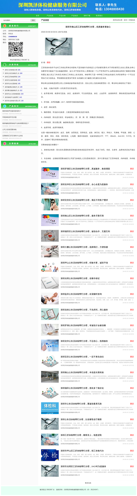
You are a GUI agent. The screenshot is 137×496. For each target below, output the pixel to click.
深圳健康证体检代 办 (12, 87)
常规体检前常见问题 (9, 117)
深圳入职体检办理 (11, 70)
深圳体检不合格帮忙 (12, 97)
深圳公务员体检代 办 (12, 73)
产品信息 (50, 15)
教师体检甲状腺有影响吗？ (11, 111)
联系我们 (99, 15)
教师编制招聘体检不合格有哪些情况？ (15, 123)
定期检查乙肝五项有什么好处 (12, 136)
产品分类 (62, 15)
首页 (37, 15)
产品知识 (74, 15)
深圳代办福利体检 (11, 80)
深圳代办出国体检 (11, 83)
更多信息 (88, 483)
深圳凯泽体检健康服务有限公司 (70, 177)
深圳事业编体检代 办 (12, 90)
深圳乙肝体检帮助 (11, 77)
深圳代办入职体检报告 (12, 94)
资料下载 (87, 15)
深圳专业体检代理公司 (12, 101)
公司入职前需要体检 (9, 129)
